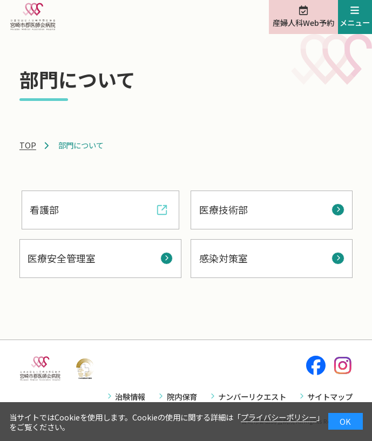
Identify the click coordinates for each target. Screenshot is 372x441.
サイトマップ (330, 396)
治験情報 (130, 396)
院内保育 (182, 396)
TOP (27, 145)
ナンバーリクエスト (252, 396)
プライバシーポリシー (278, 417)
